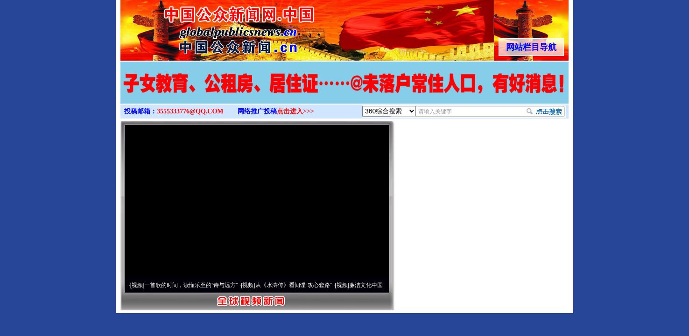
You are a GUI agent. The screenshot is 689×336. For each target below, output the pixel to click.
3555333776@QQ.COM (190, 111)
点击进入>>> (295, 111)
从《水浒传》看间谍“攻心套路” (293, 285)
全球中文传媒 (197, 27)
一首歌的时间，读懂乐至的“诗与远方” (191, 285)
